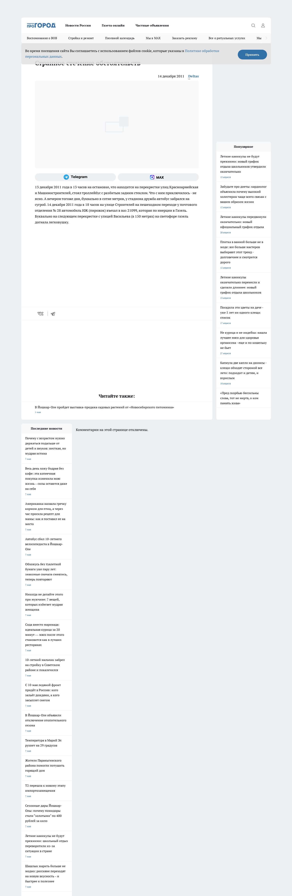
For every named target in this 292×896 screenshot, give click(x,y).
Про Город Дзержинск (33, 750)
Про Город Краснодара (100, 750)
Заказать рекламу (184, 38)
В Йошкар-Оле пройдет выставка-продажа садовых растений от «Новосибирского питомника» (117, 410)
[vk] (40, 313)
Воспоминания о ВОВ (42, 38)
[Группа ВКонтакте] (192, 743)
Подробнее (124, 833)
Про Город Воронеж (133, 736)
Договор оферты (30, 764)
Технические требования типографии (90, 764)
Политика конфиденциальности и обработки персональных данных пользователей (66, 839)
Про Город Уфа (130, 741)
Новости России (78, 25)
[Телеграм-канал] (75, 177)
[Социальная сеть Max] (158, 177)
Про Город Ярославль (100, 736)
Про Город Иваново (166, 736)
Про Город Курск (64, 741)
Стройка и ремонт (81, 38)
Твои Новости (28, 741)
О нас (24, 769)
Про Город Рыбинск (99, 741)
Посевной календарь (120, 38)
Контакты (75, 769)
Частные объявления (152, 25)
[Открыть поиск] (253, 25)
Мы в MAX (153, 38)
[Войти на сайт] (263, 25)
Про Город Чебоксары (33, 736)
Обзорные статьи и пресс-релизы (138, 764)
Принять (252, 55)
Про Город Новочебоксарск (70, 736)
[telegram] (54, 313)
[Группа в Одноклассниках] (202, 743)
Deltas (193, 76)
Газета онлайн (113, 25)
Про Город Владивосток (68, 750)
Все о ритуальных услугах (227, 38)
